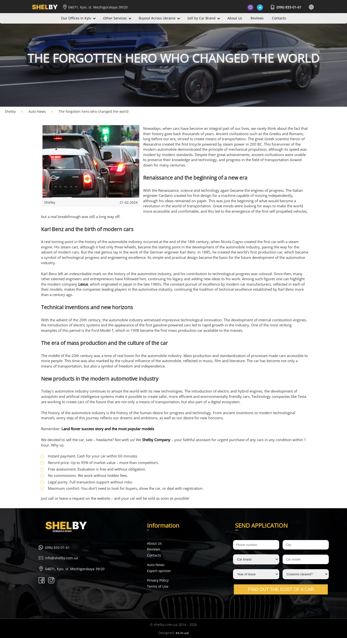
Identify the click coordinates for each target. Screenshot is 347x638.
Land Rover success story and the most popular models (107, 428)
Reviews (257, 18)
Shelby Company (156, 439)
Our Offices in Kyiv (76, 18)
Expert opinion (159, 570)
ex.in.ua (182, 632)
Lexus (83, 284)
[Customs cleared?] (306, 574)
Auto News (156, 564)
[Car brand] (256, 559)
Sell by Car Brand (201, 18)
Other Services (115, 18)
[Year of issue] (256, 574)
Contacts (279, 18)
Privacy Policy (158, 580)
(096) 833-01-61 (286, 7)
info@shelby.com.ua (61, 558)
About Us (234, 18)
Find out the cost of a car (281, 589)
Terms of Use (157, 586)
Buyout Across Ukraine (157, 18)
